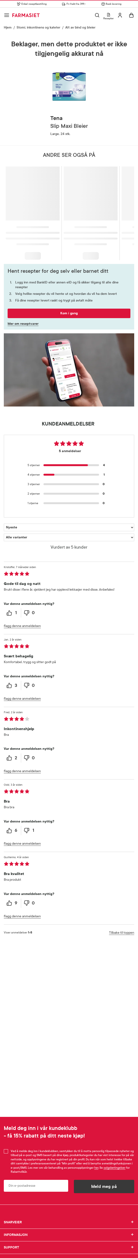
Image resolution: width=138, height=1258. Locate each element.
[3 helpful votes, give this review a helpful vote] (12, 685)
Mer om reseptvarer (23, 324)
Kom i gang (69, 313)
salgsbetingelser (114, 1167)
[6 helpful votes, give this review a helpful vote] (12, 830)
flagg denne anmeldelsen (22, 626)
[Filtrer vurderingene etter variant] (69, 537)
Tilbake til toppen (121, 933)
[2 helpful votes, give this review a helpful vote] (12, 758)
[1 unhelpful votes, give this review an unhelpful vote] (29, 830)
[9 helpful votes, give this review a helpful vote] (12, 903)
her (96, 1167)
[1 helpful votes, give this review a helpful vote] (12, 612)
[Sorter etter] (69, 527)
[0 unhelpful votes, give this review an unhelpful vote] (29, 612)
